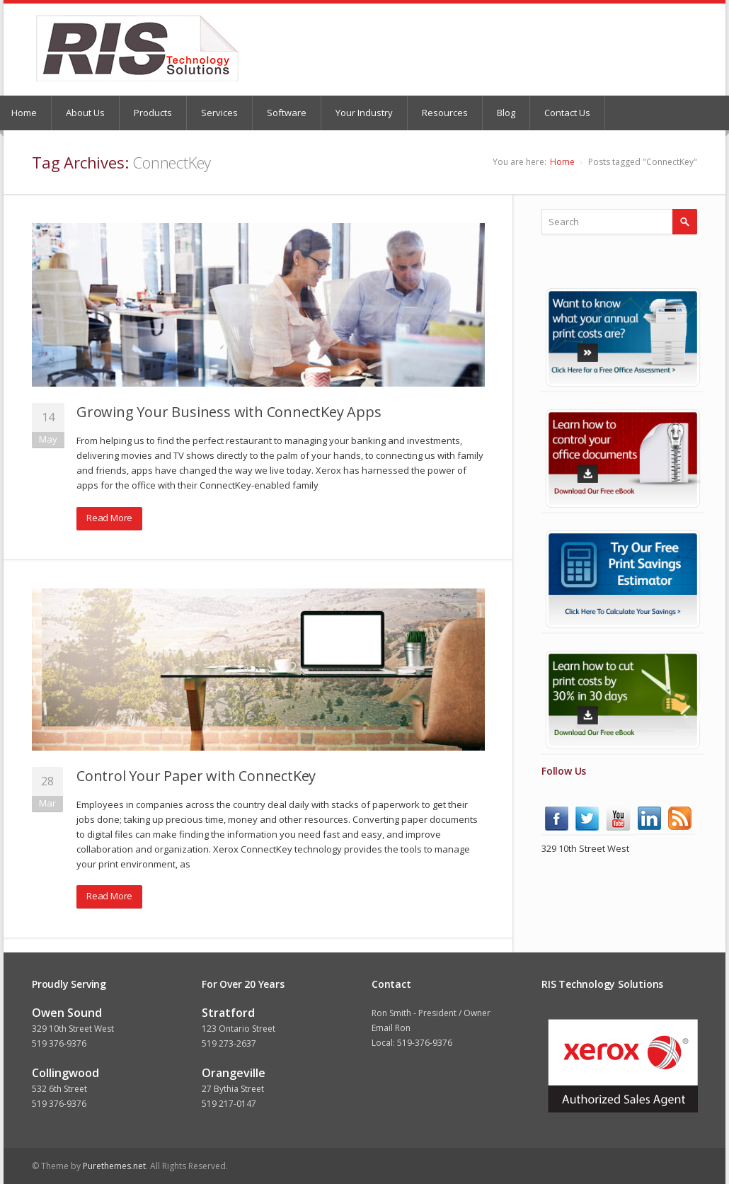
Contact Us (567, 112)
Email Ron (391, 1028)
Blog (506, 112)
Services (219, 112)
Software (286, 112)
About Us (85, 112)
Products (153, 112)
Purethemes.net (114, 1166)
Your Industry (364, 112)
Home (562, 162)
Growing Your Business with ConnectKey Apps (228, 411)
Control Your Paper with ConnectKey (196, 775)
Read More (109, 517)
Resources (445, 112)
